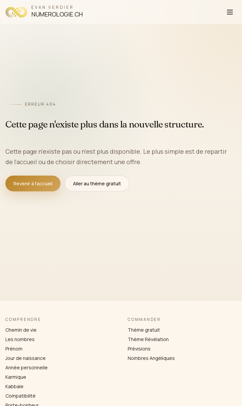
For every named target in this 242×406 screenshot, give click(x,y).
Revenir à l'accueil (32, 183)
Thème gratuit (144, 330)
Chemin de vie (21, 330)
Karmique (15, 377)
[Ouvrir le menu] (230, 12)
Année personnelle (26, 367)
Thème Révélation (148, 339)
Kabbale (14, 386)
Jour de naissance (25, 358)
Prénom (14, 348)
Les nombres (20, 339)
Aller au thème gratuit (97, 183)
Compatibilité (20, 396)
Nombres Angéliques (151, 358)
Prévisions (139, 348)
